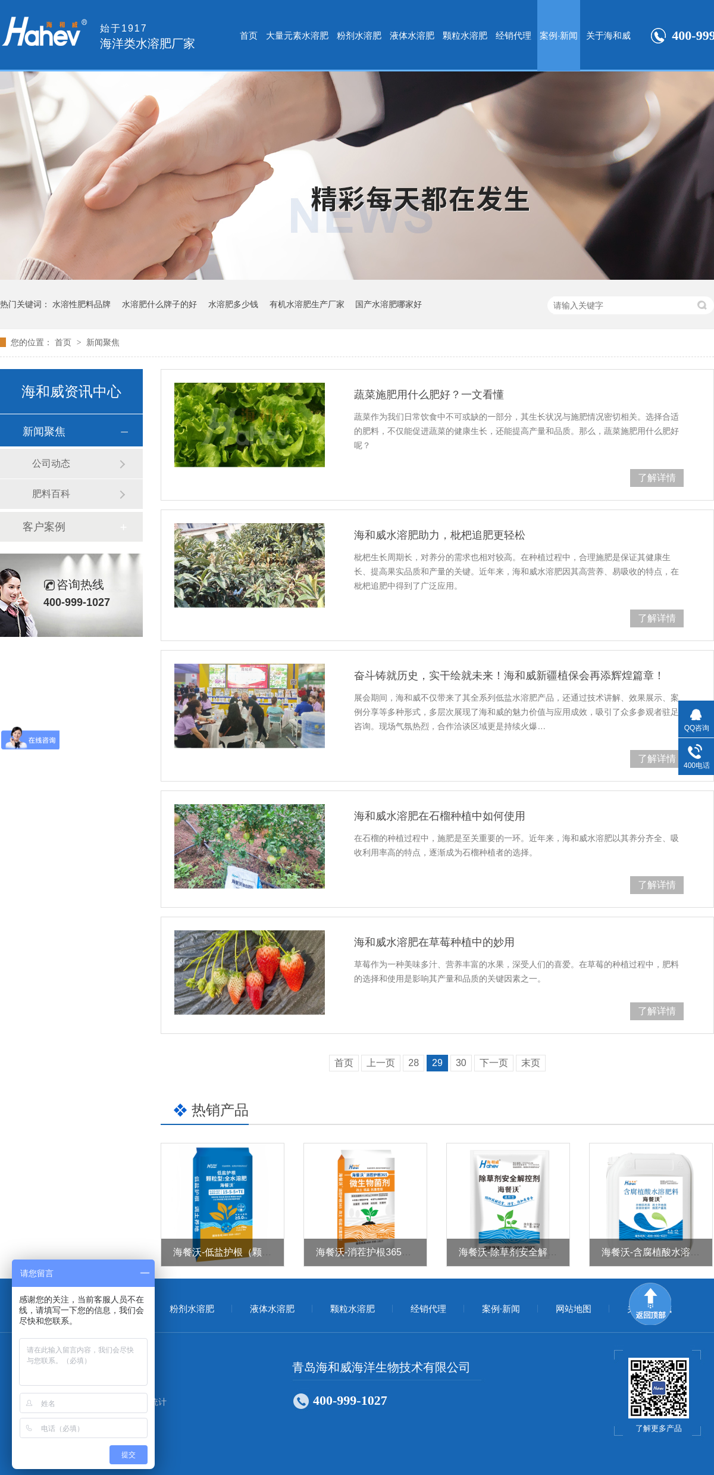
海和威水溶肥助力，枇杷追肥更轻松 (439, 535)
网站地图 (573, 1309)
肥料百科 (51, 494)
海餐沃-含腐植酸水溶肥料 (655, 1252)
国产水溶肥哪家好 (388, 304)
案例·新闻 (559, 35)
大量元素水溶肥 (297, 35)
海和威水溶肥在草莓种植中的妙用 (434, 942)
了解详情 (657, 478)
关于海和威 (608, 35)
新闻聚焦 (103, 342)
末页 (530, 1063)
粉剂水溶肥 (359, 35)
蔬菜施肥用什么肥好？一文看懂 (429, 395)
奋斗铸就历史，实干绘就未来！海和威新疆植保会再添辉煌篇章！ (509, 676)
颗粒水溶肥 (465, 35)
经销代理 (513, 35)
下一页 (494, 1063)
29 (437, 1063)
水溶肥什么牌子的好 (159, 304)
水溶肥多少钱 (233, 304)
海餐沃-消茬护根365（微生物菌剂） (392, 1252)
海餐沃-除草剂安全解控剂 (512, 1252)
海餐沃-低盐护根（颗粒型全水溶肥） (250, 1252)
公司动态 (51, 463)
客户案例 (44, 527)
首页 (249, 35)
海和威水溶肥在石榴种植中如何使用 (439, 816)
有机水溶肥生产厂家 (307, 304)
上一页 (381, 1063)
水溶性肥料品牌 (81, 304)
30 (461, 1063)
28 (413, 1063)
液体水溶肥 (412, 35)
